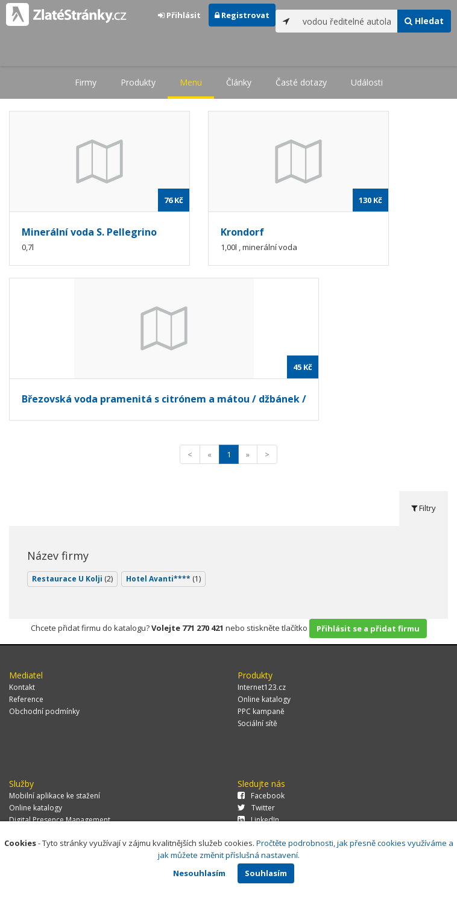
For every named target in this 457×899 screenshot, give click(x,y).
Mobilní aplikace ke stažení (54, 796)
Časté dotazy (301, 82)
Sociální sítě (257, 723)
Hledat (424, 21)
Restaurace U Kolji (72, 579)
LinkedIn (258, 820)
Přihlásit (179, 15)
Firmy (85, 82)
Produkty (138, 82)
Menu (191, 82)
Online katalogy (264, 699)
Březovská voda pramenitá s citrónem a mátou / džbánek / (164, 399)
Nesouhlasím (199, 873)
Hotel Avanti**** (163, 579)
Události (367, 82)
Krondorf (242, 232)
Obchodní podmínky (44, 711)
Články (238, 82)
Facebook (261, 796)
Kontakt (22, 687)
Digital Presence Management (59, 820)
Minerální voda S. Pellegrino (89, 232)
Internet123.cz (262, 687)
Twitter (256, 808)
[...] (347, 21)
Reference (26, 699)
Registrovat (242, 15)
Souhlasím (266, 873)
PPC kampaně (261, 711)
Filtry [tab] (423, 508)
